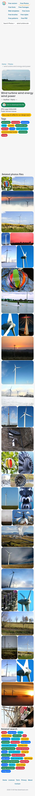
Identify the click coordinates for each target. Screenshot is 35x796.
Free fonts (12, 7)
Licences (11, 780)
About (30, 780)
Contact (17, 784)
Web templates (13, 11)
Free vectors (12, 3)
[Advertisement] (17, 44)
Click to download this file (13, 105)
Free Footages (24, 7)
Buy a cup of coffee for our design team (16, 115)
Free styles (24, 15)
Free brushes (13, 15)
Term (18, 780)
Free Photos (24, 3)
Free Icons (26, 11)
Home (4, 64)
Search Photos (8, 23)
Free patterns (13, 18)
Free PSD (24, 18)
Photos (10, 64)
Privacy (24, 780)
